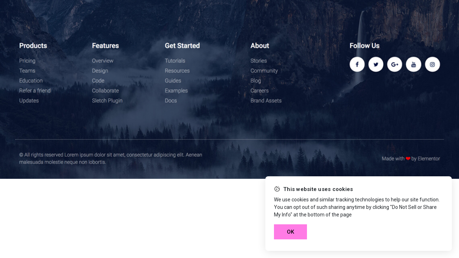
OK (290, 232)
